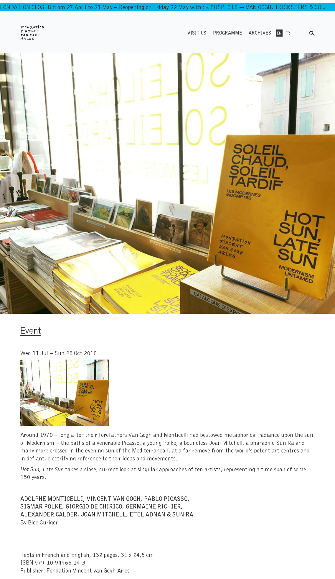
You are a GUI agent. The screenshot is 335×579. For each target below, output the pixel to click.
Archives (260, 32)
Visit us (196, 32)
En (279, 33)
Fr (288, 33)
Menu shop (300, 32)
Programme (227, 32)
